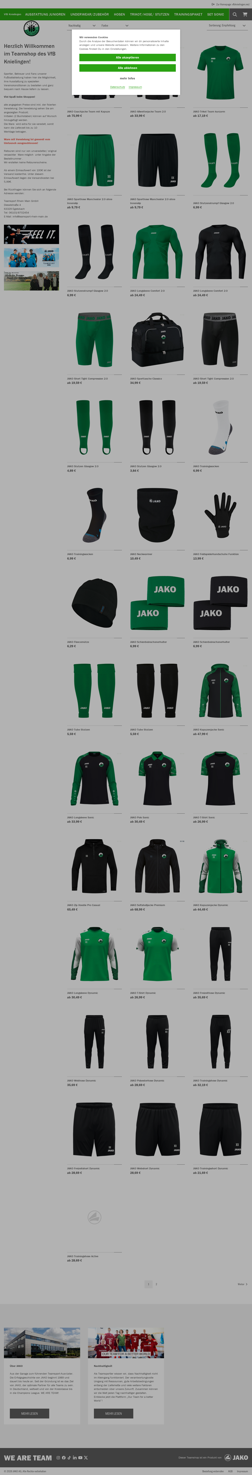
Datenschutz (117, 87)
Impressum (135, 87)
